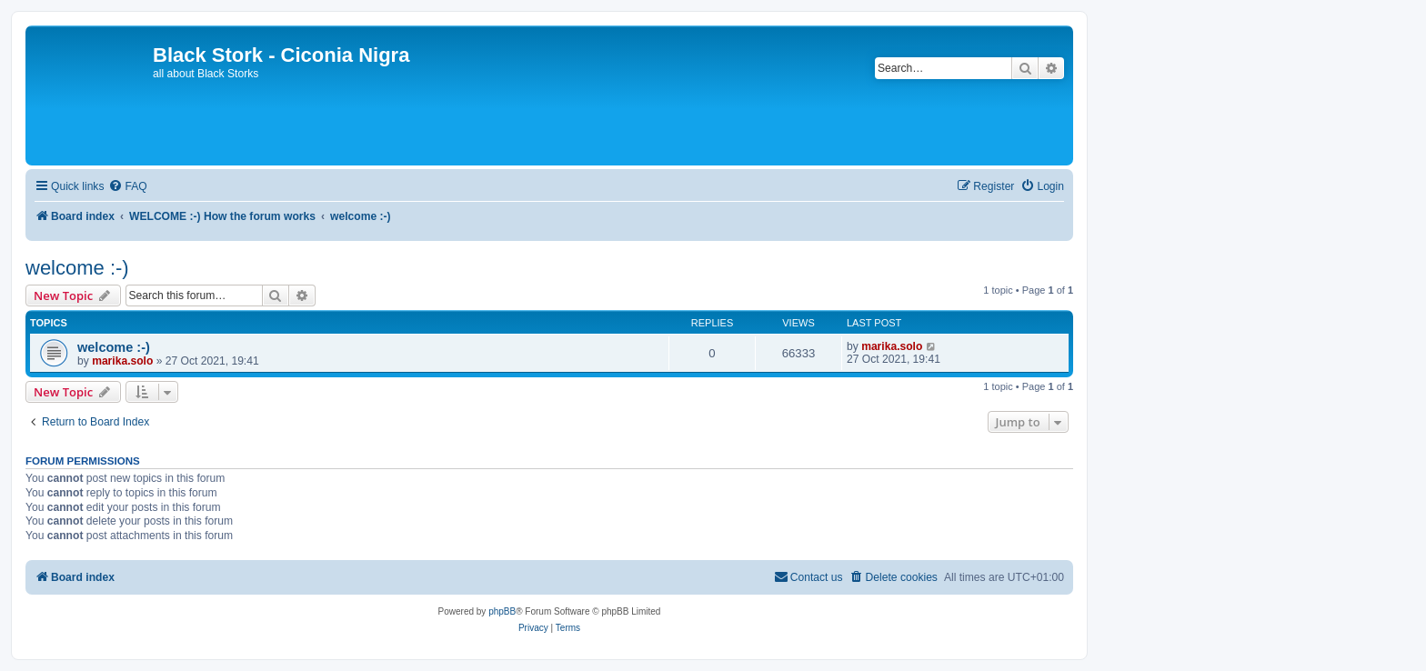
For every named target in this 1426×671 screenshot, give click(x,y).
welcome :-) (77, 267)
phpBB (502, 611)
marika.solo (122, 361)
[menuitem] (127, 187)
